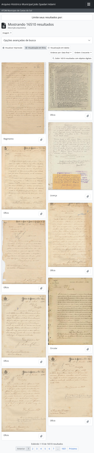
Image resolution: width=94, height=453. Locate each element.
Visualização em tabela (58, 48)
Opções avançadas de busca (20, 40)
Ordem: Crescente (82, 52)
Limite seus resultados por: (47, 17)
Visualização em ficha (35, 48)
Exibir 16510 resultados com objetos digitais (72, 58)
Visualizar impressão (12, 48)
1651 (64, 448)
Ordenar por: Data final (60, 52)
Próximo (73, 448)
